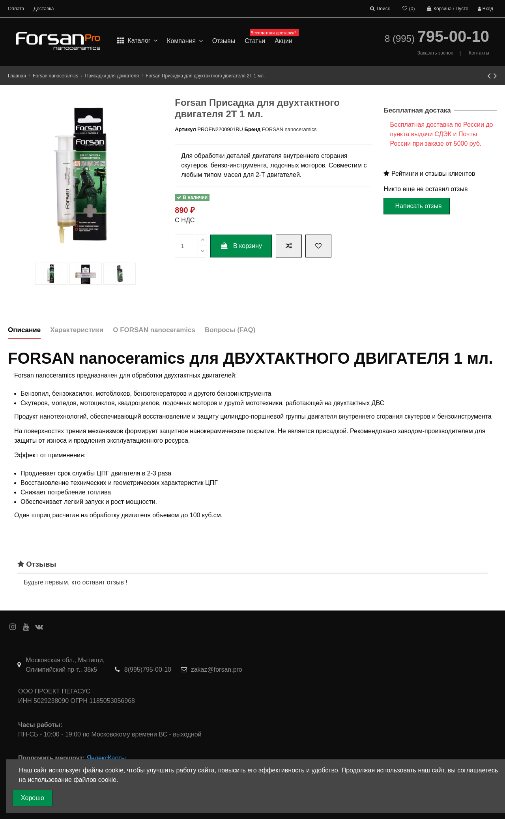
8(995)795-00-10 (147, 669)
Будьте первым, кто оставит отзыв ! (75, 582)
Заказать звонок (435, 53)
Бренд (253, 129)
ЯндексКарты (105, 758)
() (408, 8)
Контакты (479, 53)
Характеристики (76, 330)
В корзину (241, 245)
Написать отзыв (418, 206)
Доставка (44, 8)
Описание (24, 330)
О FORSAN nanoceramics (154, 330)
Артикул (185, 129)
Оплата (17, 8)
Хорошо (32, 798)
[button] (185, 41)
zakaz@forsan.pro (216, 669)
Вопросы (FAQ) (230, 330)
